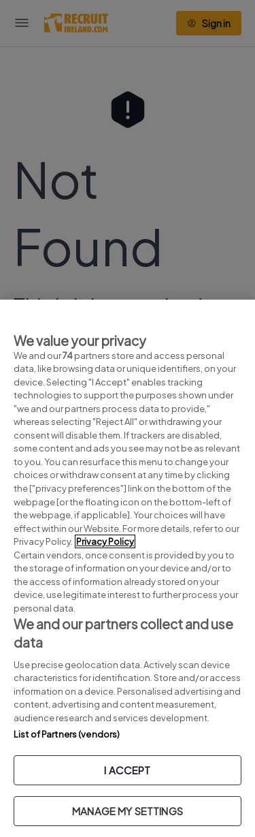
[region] (127, 568)
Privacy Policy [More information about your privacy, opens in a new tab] (105, 541)
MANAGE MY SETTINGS (127, 810)
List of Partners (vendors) (67, 734)
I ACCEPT (127, 769)
